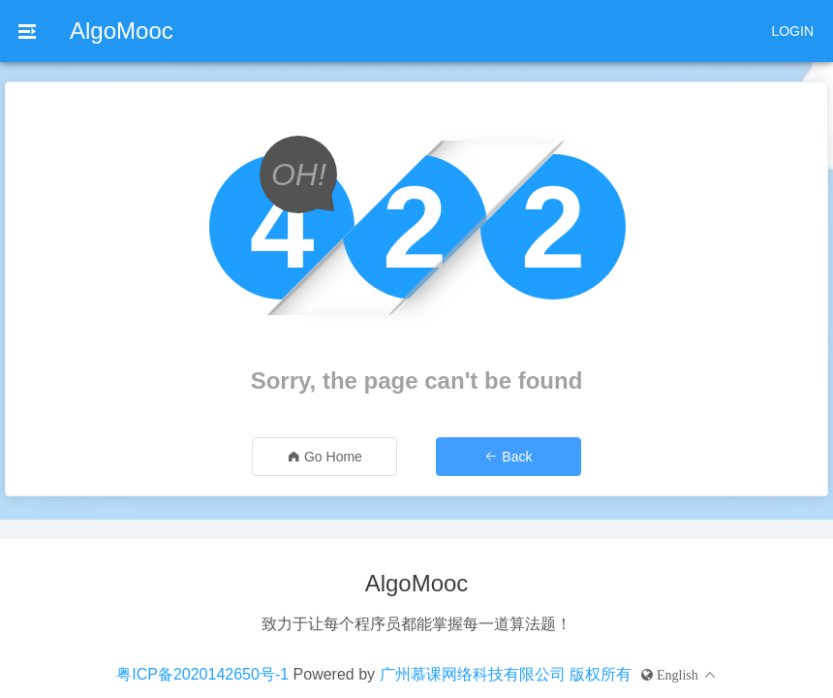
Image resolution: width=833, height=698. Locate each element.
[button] (679, 674)
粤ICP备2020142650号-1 (202, 674)
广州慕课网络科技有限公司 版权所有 (506, 674)
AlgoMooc (121, 30)
